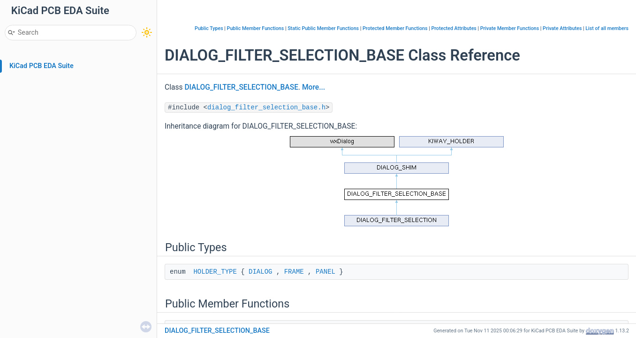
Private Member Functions (509, 28)
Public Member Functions (255, 28)
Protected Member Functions (395, 28)
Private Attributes (562, 28)
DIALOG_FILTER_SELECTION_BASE (241, 87)
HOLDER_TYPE (214, 272)
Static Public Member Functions (323, 28)
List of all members (606, 28)
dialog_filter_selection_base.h (266, 107)
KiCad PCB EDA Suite (41, 66)
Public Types (209, 28)
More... (313, 87)
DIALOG (260, 272)
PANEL (325, 272)
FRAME (294, 272)
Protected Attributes (453, 28)
